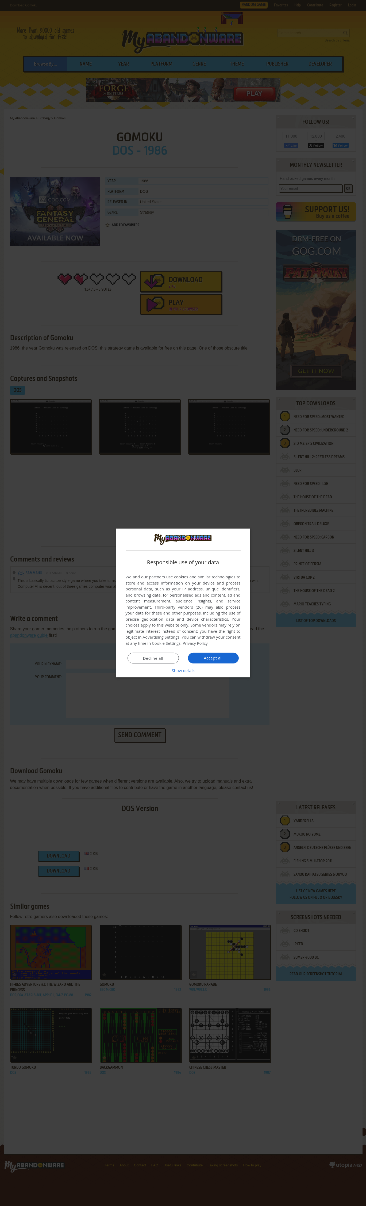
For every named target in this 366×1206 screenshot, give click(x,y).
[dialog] (183, 603)
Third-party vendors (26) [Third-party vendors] (179, 607)
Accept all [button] (213, 658)
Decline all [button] (153, 658)
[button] (183, 670)
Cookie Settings (166, 643)
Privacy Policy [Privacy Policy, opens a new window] (195, 643)
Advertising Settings (161, 637)
